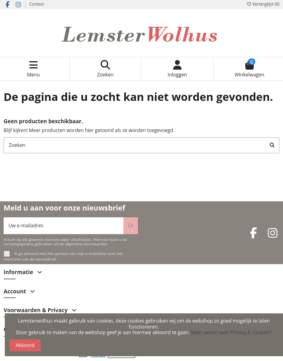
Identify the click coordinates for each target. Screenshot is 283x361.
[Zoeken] (272, 145)
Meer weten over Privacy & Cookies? (231, 332)
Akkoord (25, 345)
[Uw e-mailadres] (64, 225)
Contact (36, 4)
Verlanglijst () (262, 4)
